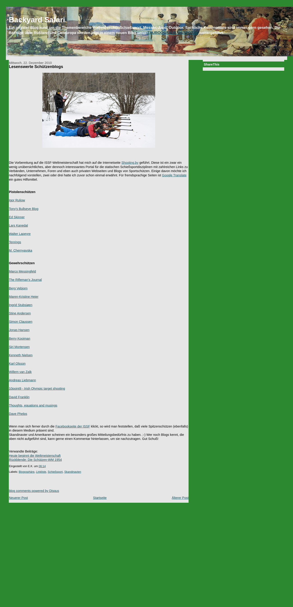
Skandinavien (72, 471)
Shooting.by (129, 162)
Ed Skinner (17, 217)
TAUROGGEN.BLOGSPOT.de (173, 33)
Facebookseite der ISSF (72, 426)
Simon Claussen (20, 321)
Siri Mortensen (19, 347)
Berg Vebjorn (18, 288)
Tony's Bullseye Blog (23, 209)
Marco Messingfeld (22, 271)
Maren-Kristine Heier (23, 296)
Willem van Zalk (20, 372)
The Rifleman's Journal (25, 280)
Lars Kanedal (18, 225)
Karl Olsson (17, 363)
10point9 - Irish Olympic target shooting (37, 388)
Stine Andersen (20, 313)
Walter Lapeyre (19, 234)
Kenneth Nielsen (20, 355)
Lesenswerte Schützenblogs (36, 66)
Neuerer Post (18, 498)
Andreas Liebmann (22, 380)
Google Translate (174, 175)
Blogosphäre (27, 471)
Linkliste (41, 471)
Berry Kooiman (19, 338)
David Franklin (19, 397)
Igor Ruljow (17, 200)
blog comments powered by (34, 491)
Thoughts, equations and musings (33, 405)
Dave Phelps (18, 414)
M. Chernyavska (20, 250)
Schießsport (55, 471)
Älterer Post (180, 498)
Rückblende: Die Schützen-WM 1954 (35, 460)
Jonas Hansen (19, 330)
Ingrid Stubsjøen (20, 305)
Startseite (99, 498)
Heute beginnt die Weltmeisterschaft (34, 455)
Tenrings (15, 242)
